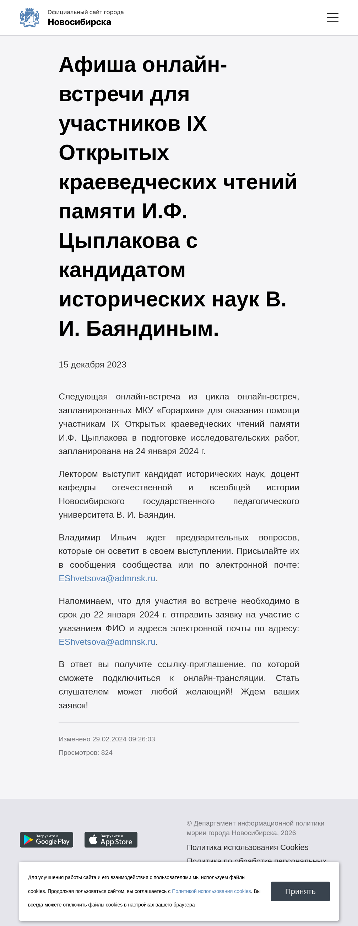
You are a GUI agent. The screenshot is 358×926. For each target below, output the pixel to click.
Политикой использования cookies (211, 891)
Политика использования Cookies (248, 847)
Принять (300, 891)
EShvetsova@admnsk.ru (107, 578)
